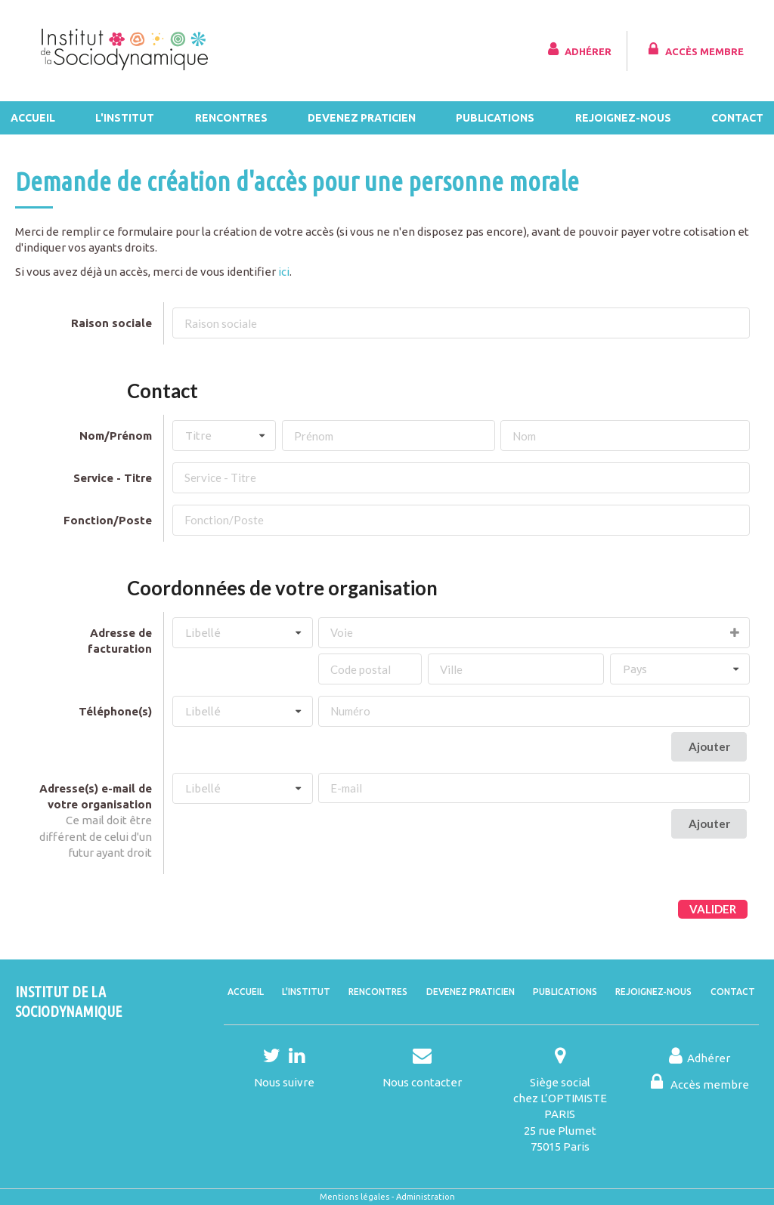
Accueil (33, 118)
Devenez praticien (362, 118)
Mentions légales (354, 1196)
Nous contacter (422, 1082)
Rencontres (231, 118)
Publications (495, 118)
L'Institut (124, 118)
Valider (712, 909)
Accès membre (694, 49)
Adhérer (577, 49)
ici (283, 271)
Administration (425, 1196)
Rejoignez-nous (623, 118)
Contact (737, 118)
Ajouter (709, 746)
